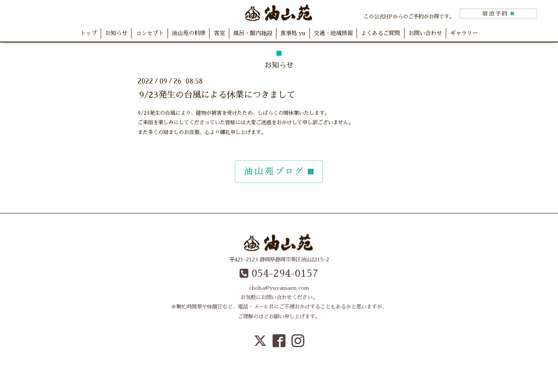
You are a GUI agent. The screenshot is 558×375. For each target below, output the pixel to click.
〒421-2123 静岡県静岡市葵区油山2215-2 (279, 259)
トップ (88, 33)
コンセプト (150, 33)
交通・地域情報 (333, 33)
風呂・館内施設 (252, 33)
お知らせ (116, 33)
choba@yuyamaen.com (279, 288)
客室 (219, 33)
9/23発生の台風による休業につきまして (217, 94)
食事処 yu (292, 33)
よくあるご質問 (380, 33)
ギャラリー (464, 33)
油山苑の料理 (188, 33)
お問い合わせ (425, 33)
